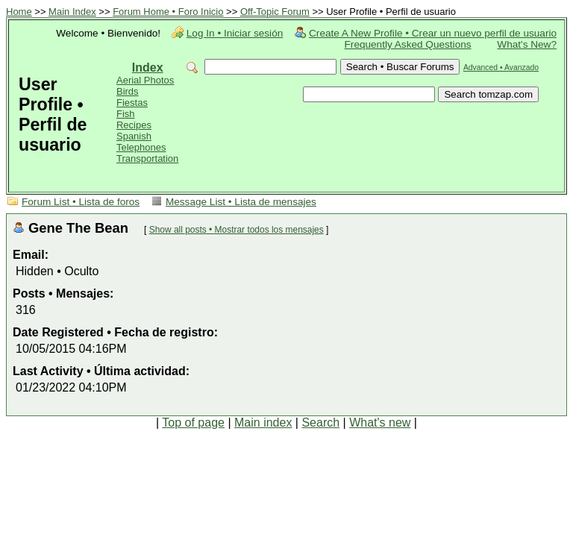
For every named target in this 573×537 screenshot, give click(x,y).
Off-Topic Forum (275, 11)
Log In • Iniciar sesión (235, 33)
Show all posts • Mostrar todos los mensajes (236, 229)
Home (19, 11)
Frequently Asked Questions (408, 44)
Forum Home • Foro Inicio (168, 11)
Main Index (72, 11)
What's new (379, 422)
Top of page (193, 422)
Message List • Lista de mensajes (241, 201)
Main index (263, 422)
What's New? (527, 44)
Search (320, 422)
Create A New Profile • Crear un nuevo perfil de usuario (433, 33)
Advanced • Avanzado (501, 67)
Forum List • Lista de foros (81, 201)
